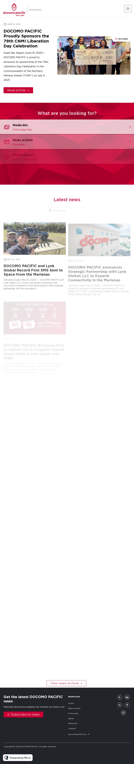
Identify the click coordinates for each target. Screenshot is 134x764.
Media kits (72, 723)
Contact (72, 728)
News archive (74, 708)
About (71, 718)
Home (71, 703)
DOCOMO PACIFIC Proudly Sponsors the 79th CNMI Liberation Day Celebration (26, 38)
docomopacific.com (77, 734)
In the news (73, 713)
